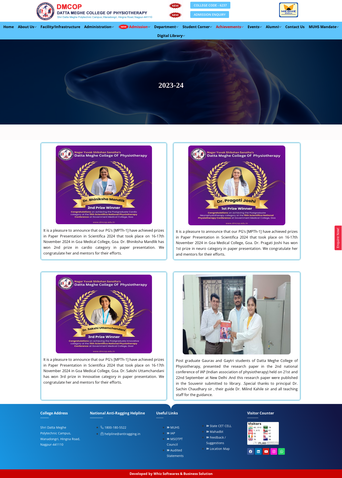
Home (9, 26)
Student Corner (197, 26)
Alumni (273, 26)
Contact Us (294, 26)
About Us (27, 26)
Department (166, 26)
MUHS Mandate (323, 26)
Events (254, 26)
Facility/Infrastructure (61, 26)
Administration (99, 26)
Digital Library (171, 35)
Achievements (229, 26)
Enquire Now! (338, 238)
